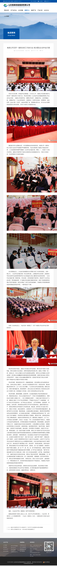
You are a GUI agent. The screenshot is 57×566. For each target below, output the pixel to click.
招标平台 (48, 1)
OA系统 (41, 1)
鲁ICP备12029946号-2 (37, 562)
